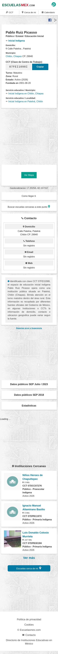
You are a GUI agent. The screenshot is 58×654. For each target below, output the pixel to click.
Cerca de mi (29, 12)
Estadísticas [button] (29, 405)
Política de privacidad (29, 619)
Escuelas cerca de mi (28, 568)
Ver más (29, 558)
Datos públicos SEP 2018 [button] (29, 394)
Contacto (29, 635)
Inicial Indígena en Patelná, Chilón (24, 101)
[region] (29, 135)
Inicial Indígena (15, 41)
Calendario (48, 12)
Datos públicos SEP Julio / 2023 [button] (29, 384)
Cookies (29, 624)
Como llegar (29, 196)
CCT (9, 12)
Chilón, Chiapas (14, 56)
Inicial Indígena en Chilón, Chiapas (25, 93)
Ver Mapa (29, 175)
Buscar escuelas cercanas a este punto (29, 206)
